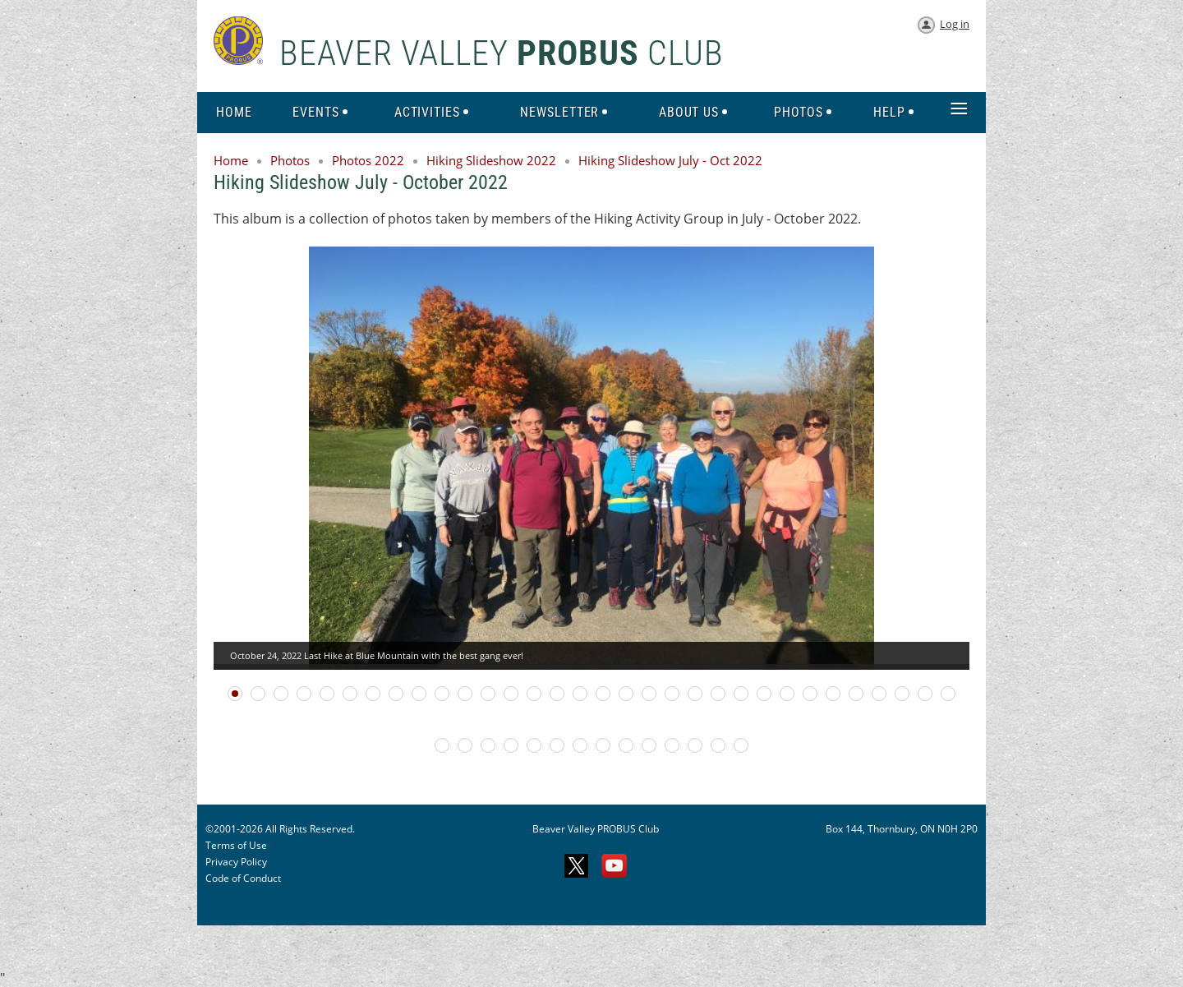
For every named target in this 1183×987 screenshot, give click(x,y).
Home (231, 160)
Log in (954, 23)
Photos (290, 160)
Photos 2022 (368, 160)
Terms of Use (236, 845)
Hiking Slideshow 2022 (491, 160)
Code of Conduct (243, 878)
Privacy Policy (236, 862)
